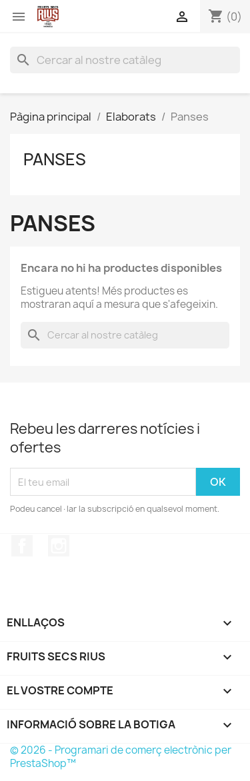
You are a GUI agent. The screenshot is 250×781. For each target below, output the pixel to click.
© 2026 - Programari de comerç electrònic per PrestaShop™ (120, 756)
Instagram (58, 545)
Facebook (22, 545)
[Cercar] (125, 60)
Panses (54, 159)
